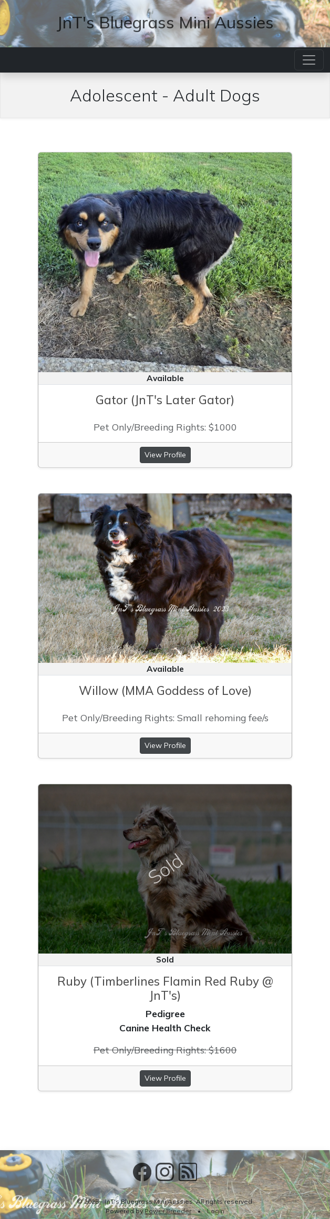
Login (215, 1211)
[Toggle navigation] (309, 59)
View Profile (165, 454)
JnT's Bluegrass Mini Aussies (165, 22)
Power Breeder (168, 1211)
